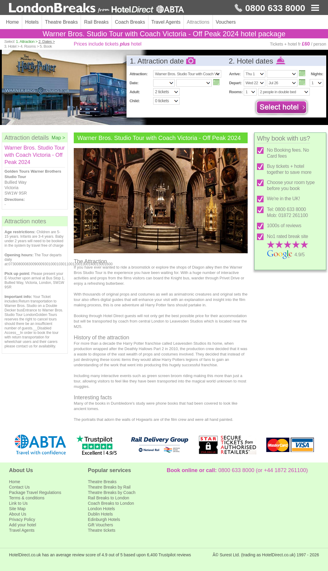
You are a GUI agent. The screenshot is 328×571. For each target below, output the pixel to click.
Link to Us (18, 503)
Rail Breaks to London (108, 497)
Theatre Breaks (61, 22)
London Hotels (101, 508)
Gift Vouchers (100, 524)
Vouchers (226, 22)
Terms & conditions (26, 497)
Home (12, 22)
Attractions (198, 22)
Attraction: (139, 74)
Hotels (32, 22)
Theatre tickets (101, 530)
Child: (135, 101)
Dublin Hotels (100, 514)
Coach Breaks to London (111, 503)
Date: (134, 83)
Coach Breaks (130, 22)
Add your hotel (22, 524)
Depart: (235, 83)
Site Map (17, 508)
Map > (58, 137)
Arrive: (234, 74)
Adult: (135, 92)
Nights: (317, 74)
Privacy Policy (22, 519)
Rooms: (236, 92)
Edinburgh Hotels (104, 519)
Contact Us (19, 487)
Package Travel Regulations (35, 492)
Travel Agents (165, 22)
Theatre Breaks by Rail (109, 487)
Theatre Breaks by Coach (112, 492)
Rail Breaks (96, 22)
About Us (17, 514)
